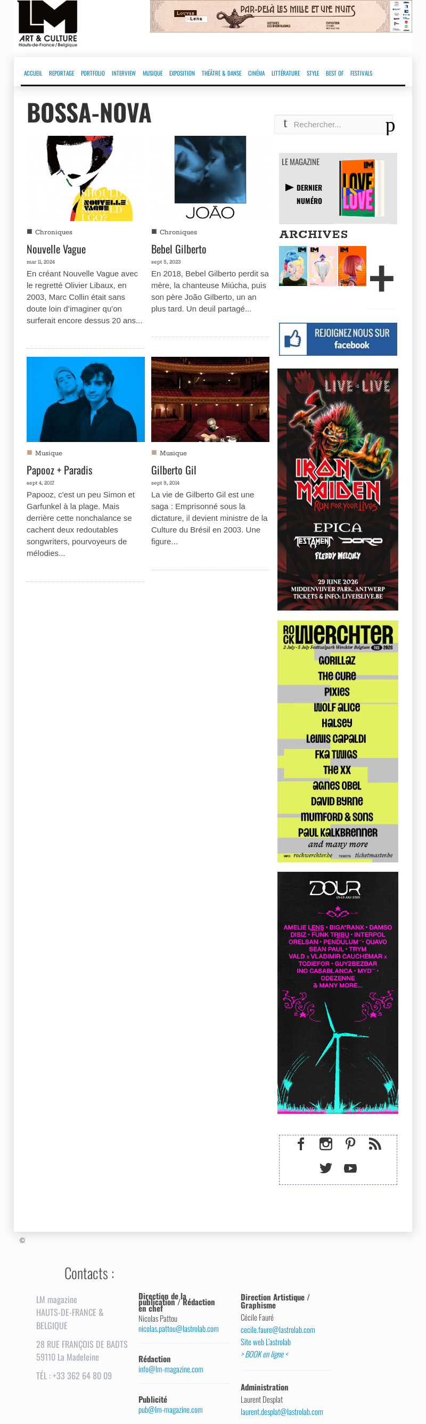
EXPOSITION (182, 73)
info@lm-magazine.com (170, 1369)
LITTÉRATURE (286, 73)
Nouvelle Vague (56, 249)
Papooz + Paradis (59, 470)
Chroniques (53, 232)
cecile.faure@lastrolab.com (278, 1329)
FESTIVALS (361, 73)
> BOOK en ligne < (264, 1354)
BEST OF (334, 73)
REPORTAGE (61, 73)
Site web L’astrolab (266, 1342)
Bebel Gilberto (179, 249)
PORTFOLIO (93, 73)
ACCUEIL (33, 73)
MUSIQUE (152, 73)
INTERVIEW (124, 73)
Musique (48, 453)
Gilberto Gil (173, 470)
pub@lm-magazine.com (170, 1409)
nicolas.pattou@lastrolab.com (178, 1328)
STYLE (313, 73)
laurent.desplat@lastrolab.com (282, 1411)
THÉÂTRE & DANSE (221, 73)
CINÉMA (256, 73)
